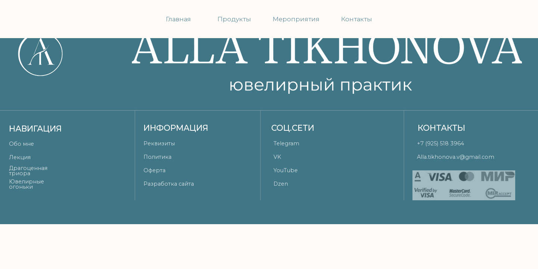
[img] (474, 19)
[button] (180, 144)
